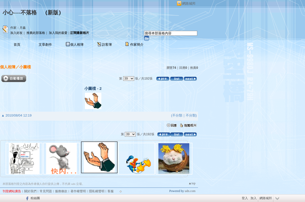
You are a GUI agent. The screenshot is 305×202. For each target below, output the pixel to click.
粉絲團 (35, 198)
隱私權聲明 (96, 191)
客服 (110, 191)
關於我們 (30, 191)
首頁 (17, 44)
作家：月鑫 (18, 28)
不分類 (177, 115)
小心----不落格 (20, 12)
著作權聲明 (78, 191)
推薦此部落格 (35, 33)
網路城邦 (188, 3)
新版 (53, 12)
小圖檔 (25, 67)
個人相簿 (77, 44)
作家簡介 (136, 44)
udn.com (190, 191)
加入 (253, 198)
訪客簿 (107, 44)
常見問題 (46, 191)
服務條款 (61, 191)
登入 (245, 198)
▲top (192, 183)
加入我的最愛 (58, 33)
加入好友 (16, 33)
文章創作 (45, 44)
